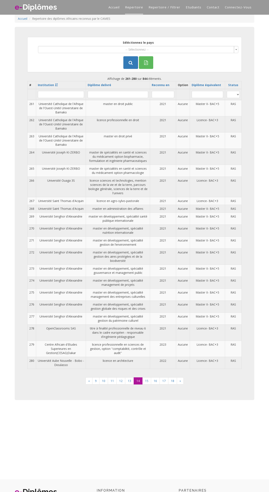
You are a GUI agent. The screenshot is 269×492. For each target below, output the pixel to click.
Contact (213, 7)
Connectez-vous (238, 7)
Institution (46, 85)
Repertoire (134, 7)
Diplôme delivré (99, 85)
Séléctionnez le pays (138, 43)
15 (146, 381)
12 (121, 381)
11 (112, 381)
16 (155, 381)
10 (103, 381)
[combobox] (138, 49)
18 (172, 381)
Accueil (114, 7)
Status (233, 85)
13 (129, 381)
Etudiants (193, 7)
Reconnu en (160, 85)
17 (164, 381)
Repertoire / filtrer (164, 7)
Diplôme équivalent (206, 85)
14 (138, 381)
